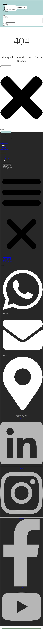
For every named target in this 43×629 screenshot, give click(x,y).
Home (4, 3)
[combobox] (5, 66)
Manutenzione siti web (10, 9)
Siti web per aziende (4, 149)
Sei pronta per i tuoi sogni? (7, 167)
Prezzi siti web (3, 153)
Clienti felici (5, 11)
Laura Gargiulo (3, 147)
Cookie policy (18, 416)
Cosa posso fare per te (7, 163)
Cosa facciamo (3, 151)
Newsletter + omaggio (4, 158)
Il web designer (3, 154)
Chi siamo (5, 4)
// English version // (4, 143)
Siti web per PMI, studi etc (7, 166)
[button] (21, 213)
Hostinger (25, 415)
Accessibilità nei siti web (7, 165)
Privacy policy (24, 416)
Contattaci (5, 12)
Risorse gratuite (3, 156)
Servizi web (5, 17)
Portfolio (5, 10)
